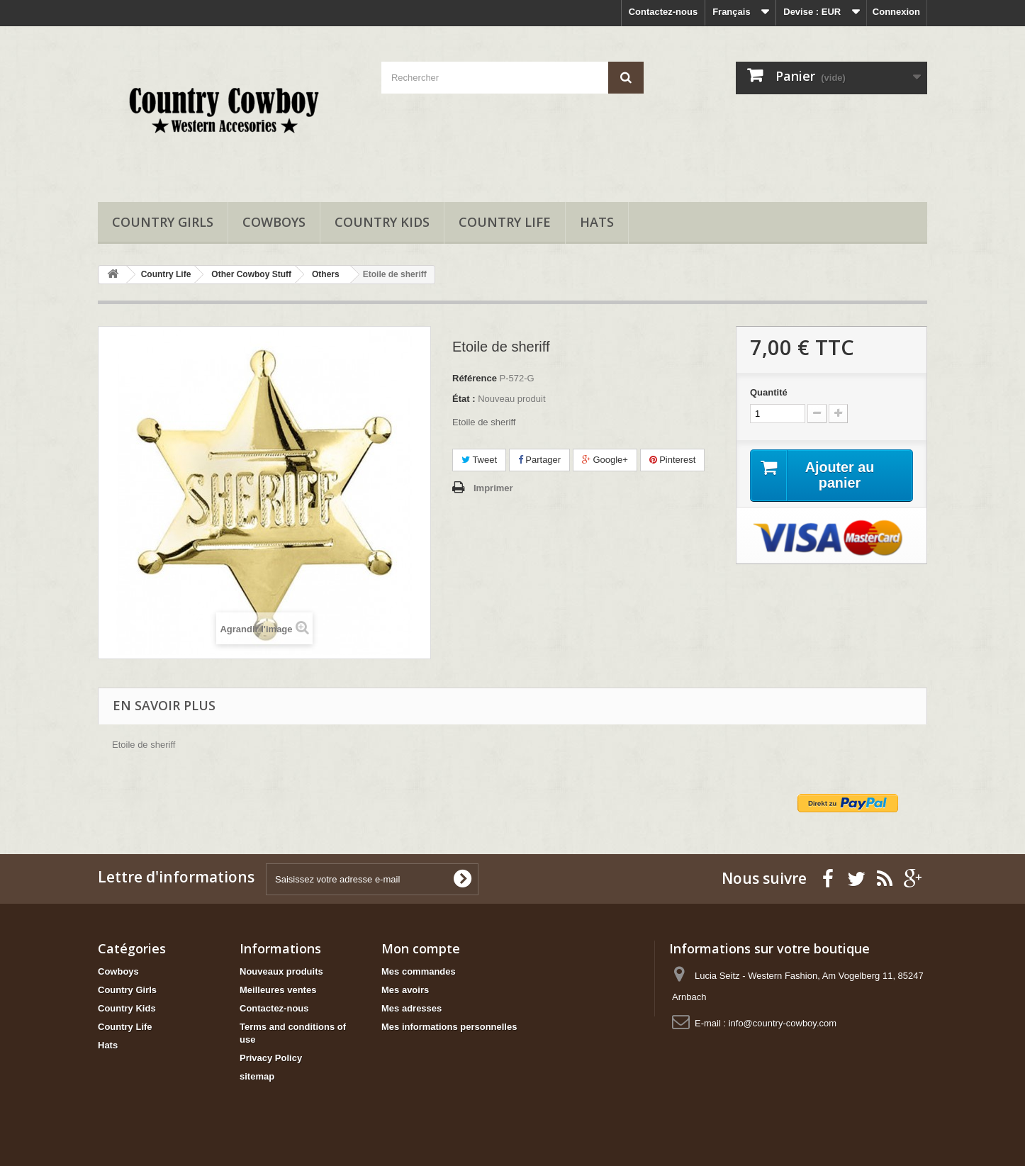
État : (464, 398)
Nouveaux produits (281, 971)
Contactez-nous (663, 11)
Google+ (605, 459)
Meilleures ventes (278, 990)
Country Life (505, 221)
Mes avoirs (405, 990)
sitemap (257, 1076)
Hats (597, 221)
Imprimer (493, 488)
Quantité (769, 392)
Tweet (479, 459)
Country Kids (382, 221)
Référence (474, 378)
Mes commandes (418, 971)
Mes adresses (411, 1008)
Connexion (896, 11)
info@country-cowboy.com (782, 1023)
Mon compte (420, 948)
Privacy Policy (271, 1058)
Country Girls (162, 221)
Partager (539, 459)
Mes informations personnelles (449, 1026)
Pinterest (672, 459)
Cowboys (274, 221)
